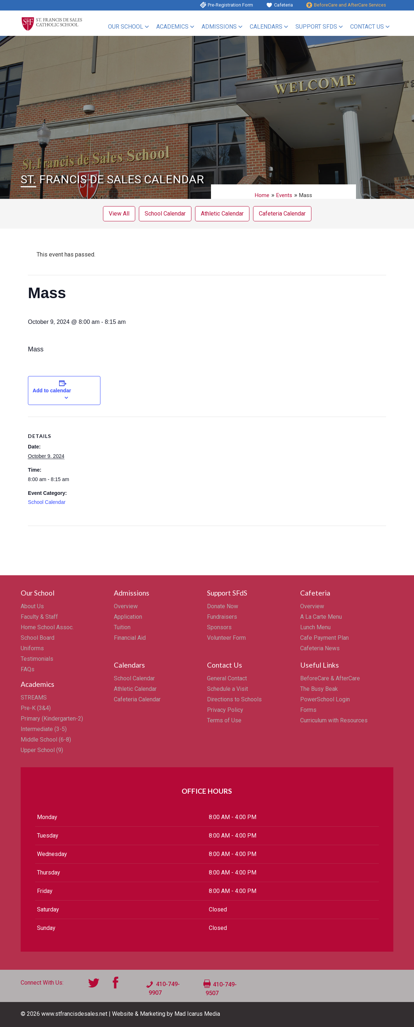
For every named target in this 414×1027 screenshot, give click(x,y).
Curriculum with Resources (334, 720)
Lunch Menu (315, 627)
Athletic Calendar (222, 213)
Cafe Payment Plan (324, 637)
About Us (32, 606)
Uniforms (32, 648)
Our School (125, 26)
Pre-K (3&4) (36, 708)
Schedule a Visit (227, 688)
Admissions (219, 26)
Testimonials (37, 658)
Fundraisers (222, 616)
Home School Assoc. (47, 627)
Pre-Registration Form (230, 5)
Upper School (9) (42, 750)
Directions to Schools (234, 699)
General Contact (227, 678)
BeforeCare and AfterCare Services (350, 5)
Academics (172, 26)
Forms (308, 709)
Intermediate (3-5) (44, 729)
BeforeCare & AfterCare (330, 678)
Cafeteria (283, 5)
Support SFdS (316, 26)
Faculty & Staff (39, 616)
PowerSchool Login (325, 699)
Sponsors (219, 627)
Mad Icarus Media (197, 1013)
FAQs (27, 669)
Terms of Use (224, 720)
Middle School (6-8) (46, 739)
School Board (37, 637)
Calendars (266, 26)
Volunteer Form (226, 637)
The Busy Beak (319, 688)
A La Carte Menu (321, 616)
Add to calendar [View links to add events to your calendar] (52, 390)
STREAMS (34, 697)
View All (119, 213)
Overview (126, 606)
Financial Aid (130, 637)
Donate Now (222, 606)
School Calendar (165, 213)
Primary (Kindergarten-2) (52, 718)
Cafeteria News (320, 648)
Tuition (122, 627)
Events (284, 195)
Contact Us (367, 26)
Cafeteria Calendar (282, 213)
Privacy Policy (225, 709)
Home (262, 195)
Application (128, 616)
